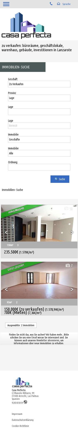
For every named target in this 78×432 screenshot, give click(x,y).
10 (68, 209)
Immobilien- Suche (12, 190)
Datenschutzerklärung (23, 419)
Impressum (17, 413)
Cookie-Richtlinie (20, 425)
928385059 (19, 402)
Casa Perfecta (18, 390)
